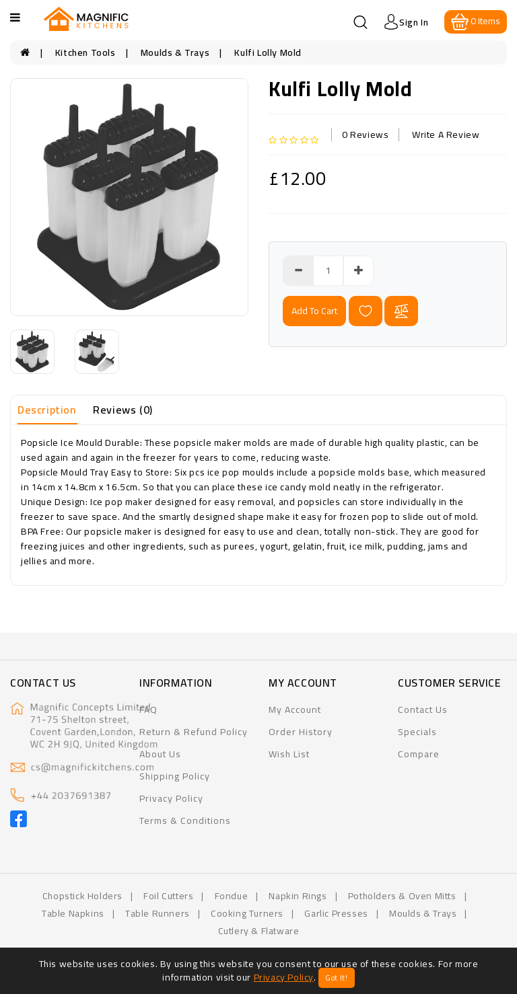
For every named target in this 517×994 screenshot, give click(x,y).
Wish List (289, 754)
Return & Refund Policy (193, 731)
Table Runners (157, 913)
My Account (295, 709)
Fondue (231, 896)
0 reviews (365, 134)
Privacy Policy (171, 798)
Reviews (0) (123, 409)
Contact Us (423, 709)
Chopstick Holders (82, 896)
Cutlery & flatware (259, 931)
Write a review (445, 134)
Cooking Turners (247, 913)
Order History (301, 731)
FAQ (148, 709)
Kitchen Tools (85, 52)
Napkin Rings (297, 896)
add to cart (314, 310)
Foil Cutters (168, 896)
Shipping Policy (174, 776)
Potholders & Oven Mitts (402, 896)
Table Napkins (73, 913)
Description (47, 409)
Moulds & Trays (175, 52)
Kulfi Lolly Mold (268, 52)
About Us (160, 754)
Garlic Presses (336, 913)
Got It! (336, 978)
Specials (417, 731)
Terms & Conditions (185, 820)
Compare (419, 754)
